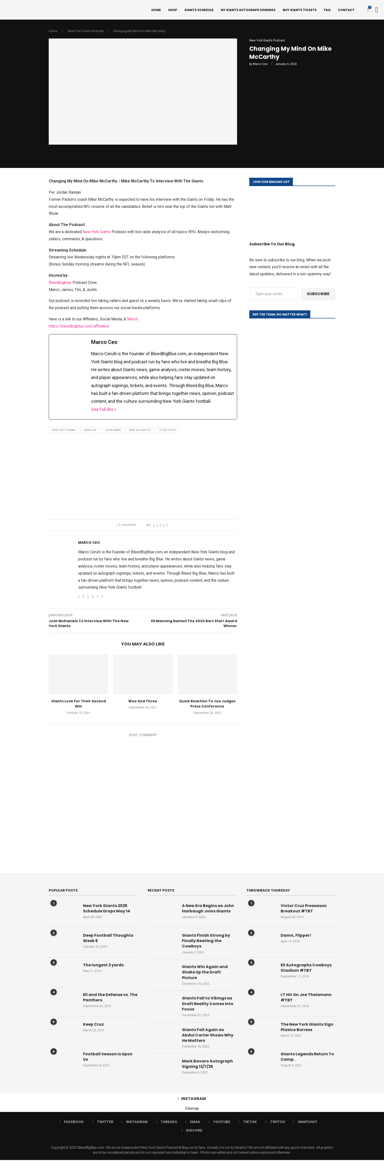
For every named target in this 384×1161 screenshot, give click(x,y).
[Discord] (192, 1131)
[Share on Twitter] (157, 526)
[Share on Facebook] (154, 526)
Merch (132, 319)
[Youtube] (219, 1123)
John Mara (113, 430)
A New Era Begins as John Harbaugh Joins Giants (208, 909)
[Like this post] (150, 526)
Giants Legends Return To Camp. (307, 1057)
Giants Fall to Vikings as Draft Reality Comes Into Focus (208, 1005)
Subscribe (318, 294)
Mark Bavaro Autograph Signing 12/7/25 (207, 1065)
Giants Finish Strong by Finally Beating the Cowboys (206, 941)
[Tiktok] (248, 1123)
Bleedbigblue (60, 283)
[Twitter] (102, 1123)
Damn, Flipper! (296, 936)
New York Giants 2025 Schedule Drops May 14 (106, 909)
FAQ (327, 10)
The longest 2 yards (103, 965)
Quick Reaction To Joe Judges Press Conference (207, 704)
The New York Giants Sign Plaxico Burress (307, 1027)
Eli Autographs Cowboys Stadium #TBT (306, 968)
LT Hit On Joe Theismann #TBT (306, 998)
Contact (346, 10)
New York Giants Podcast (86, 31)
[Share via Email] (167, 526)
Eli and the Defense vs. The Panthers (110, 998)
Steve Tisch (167, 430)
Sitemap (192, 1109)
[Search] (376, 10)
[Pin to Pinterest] (160, 526)
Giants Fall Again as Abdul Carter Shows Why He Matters (207, 1036)
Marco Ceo (260, 64)
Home (156, 10)
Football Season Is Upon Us (108, 1057)
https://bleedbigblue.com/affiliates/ (79, 326)
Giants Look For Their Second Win (78, 704)
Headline (90, 430)
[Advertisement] (143, 478)
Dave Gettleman (63, 430)
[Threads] (166, 1123)
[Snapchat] (305, 1123)
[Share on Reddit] (163, 526)
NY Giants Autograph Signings (248, 10)
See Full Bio (102, 409)
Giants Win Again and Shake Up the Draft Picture (205, 973)
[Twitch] (275, 1123)
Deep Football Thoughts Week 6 (108, 938)
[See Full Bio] (115, 410)
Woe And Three (142, 701)
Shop (172, 10)
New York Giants (97, 232)
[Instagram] (134, 1123)
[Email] (192, 1123)
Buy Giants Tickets (300, 10)
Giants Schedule (199, 10)
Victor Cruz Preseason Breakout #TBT (304, 909)
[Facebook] (71, 1123)
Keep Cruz (93, 1025)
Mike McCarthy (140, 430)
